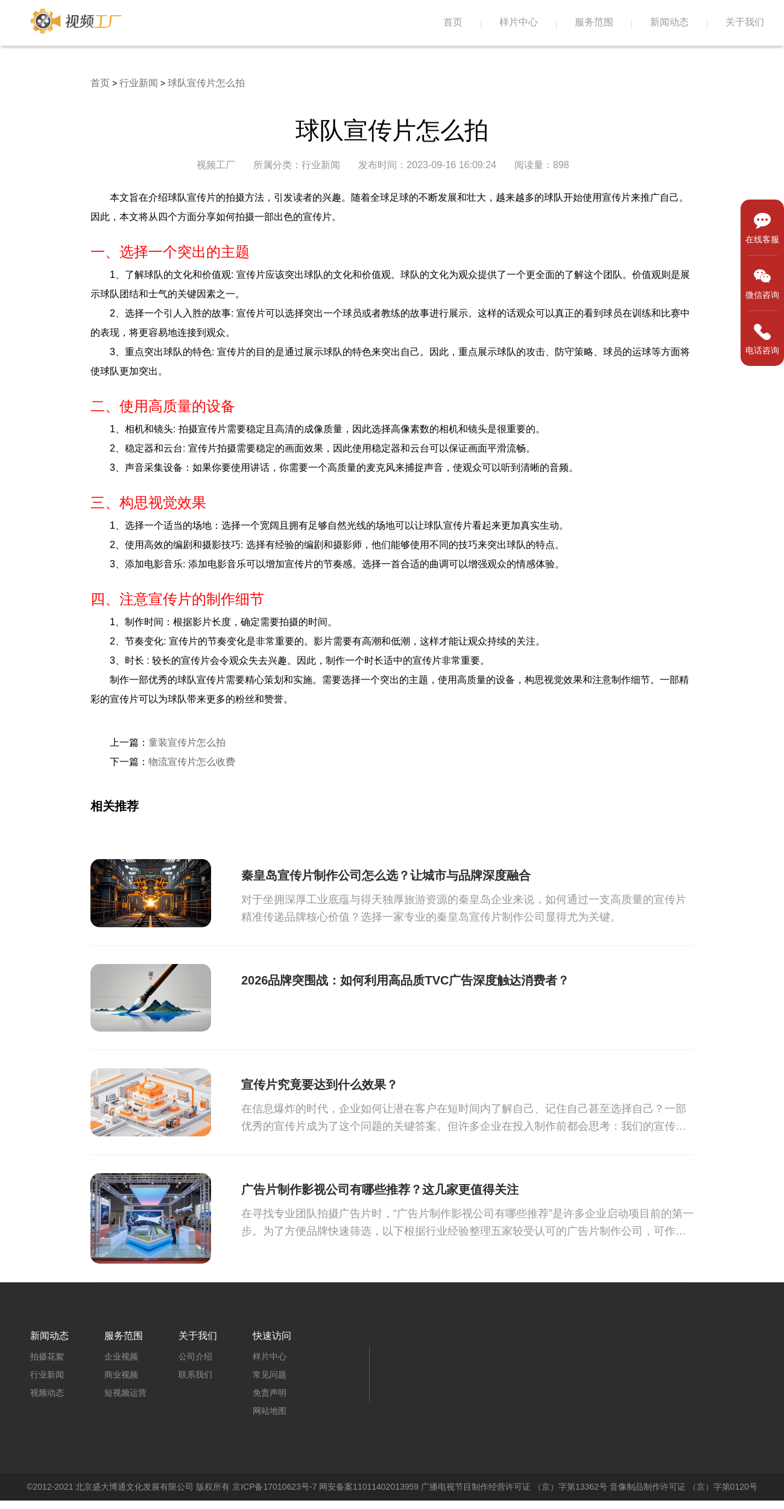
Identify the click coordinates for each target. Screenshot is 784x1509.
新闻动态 (669, 22)
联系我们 (195, 1374)
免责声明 (269, 1392)
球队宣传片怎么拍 (206, 83)
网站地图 (269, 1411)
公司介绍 (195, 1356)
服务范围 (594, 22)
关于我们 (745, 22)
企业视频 (121, 1356)
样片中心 (518, 22)
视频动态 (47, 1392)
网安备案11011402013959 (369, 1487)
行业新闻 (138, 83)
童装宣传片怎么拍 (187, 742)
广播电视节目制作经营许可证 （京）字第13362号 (514, 1487)
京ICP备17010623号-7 (274, 1487)
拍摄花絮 (47, 1356)
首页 (453, 22)
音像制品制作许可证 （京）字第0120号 (683, 1487)
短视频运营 (125, 1392)
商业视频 (121, 1374)
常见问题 (269, 1374)
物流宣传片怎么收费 (191, 762)
